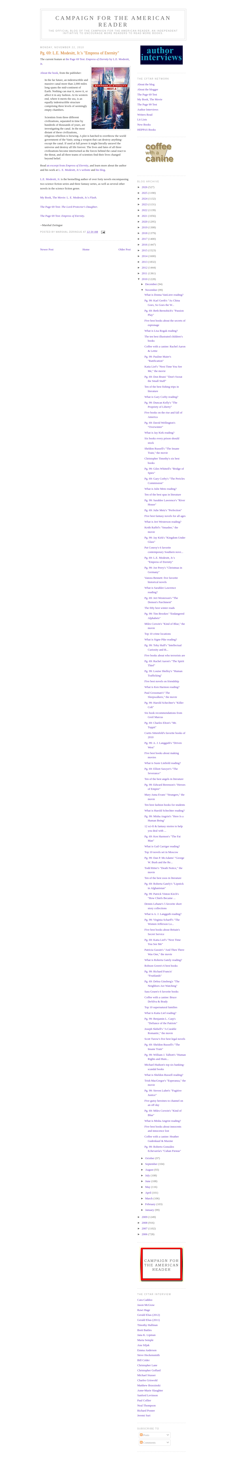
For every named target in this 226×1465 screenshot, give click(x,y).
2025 (145, 192)
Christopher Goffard (149, 1370)
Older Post (125, 249)
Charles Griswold (147, 1380)
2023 (145, 204)
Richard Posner (146, 1410)
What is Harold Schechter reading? (164, 810)
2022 (145, 210)
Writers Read (144, 114)
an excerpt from (67, 165)
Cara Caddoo (144, 1299)
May (148, 1187)
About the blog (145, 84)
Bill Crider (143, 1360)
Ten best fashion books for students (164, 804)
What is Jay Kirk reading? (159, 432)
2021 (145, 215)
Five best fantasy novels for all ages (164, 516)
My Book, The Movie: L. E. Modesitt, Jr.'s (68, 197)
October (150, 1158)
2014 (145, 256)
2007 (145, 1228)
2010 (145, 279)
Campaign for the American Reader (113, 21)
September (151, 1164)
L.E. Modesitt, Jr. (50, 179)
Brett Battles (144, 1330)
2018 (145, 233)
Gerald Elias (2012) (148, 1314)
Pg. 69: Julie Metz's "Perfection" (163, 510)
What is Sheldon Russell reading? (163, 1074)
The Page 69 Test (147, 94)
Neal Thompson (146, 1405)
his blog (100, 169)
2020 (145, 221)
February (150, 1204)
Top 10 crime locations (157, 633)
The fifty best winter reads (159, 608)
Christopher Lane (147, 1365)
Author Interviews (147, 109)
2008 (145, 1222)
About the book (49, 72)
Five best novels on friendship (161, 681)
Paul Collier (144, 1400)
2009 (145, 1217)
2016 (145, 244)
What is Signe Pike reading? (160, 639)
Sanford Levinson (147, 1395)
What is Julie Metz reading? (160, 488)
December (151, 284)
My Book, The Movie (149, 99)
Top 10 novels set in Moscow (161, 852)
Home (86, 249)
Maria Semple (145, 1340)
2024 (145, 198)
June (148, 1181)
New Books (144, 124)
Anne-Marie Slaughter (150, 1390)
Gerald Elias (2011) (148, 1320)
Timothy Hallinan (147, 1325)
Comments (148, 1442)
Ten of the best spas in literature (162, 494)
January (150, 1210)
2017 (145, 238)
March (149, 1198)
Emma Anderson (146, 1350)
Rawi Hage (143, 1310)
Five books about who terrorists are (164, 655)
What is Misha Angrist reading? (162, 1120)
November (151, 289)
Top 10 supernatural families (160, 1007)
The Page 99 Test (147, 104)
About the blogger (147, 89)
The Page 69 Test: (68, 206)
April (148, 1192)
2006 (145, 1234)
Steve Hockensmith (148, 1355)
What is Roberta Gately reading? (163, 960)
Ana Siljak (143, 1345)
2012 (145, 267)
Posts (144, 1435)
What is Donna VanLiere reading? (163, 294)
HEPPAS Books (146, 129)
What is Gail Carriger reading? (162, 846)
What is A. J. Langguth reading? (162, 914)
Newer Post (46, 249)
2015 (145, 250)
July (148, 1175)
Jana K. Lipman (146, 1335)
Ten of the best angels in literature (163, 779)
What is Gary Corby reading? (161, 396)
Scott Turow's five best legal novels (164, 1038)
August (149, 1169)
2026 (145, 187)
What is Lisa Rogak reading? (161, 330)
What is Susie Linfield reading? (162, 763)
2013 (145, 261)
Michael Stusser (146, 1375)
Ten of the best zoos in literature (162, 878)
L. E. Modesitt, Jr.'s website (74, 169)
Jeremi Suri (144, 1415)
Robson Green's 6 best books (160, 965)
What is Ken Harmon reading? (161, 687)
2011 (145, 273)
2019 (145, 227)
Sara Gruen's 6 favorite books (161, 991)
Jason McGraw (145, 1305)
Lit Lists (142, 119)
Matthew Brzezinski (148, 1385)
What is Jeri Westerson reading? (162, 521)
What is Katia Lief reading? (160, 1013)
